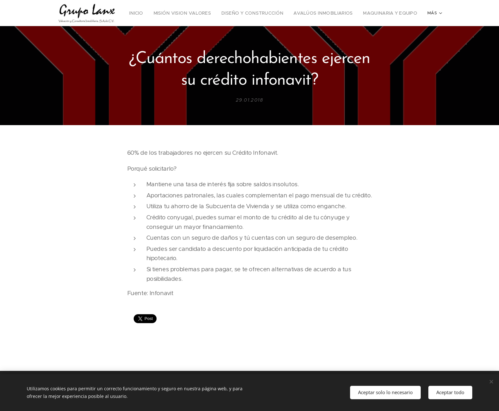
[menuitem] (153, 13)
